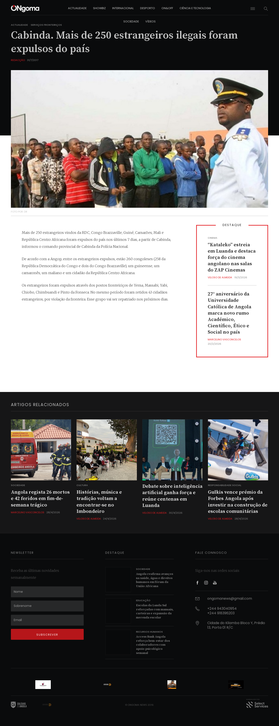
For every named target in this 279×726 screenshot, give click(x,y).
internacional (123, 8)
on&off (167, 8)
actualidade (77, 8)
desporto (147, 8)
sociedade (131, 21)
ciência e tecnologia (195, 8)
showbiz (99, 8)
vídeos (150, 21)
